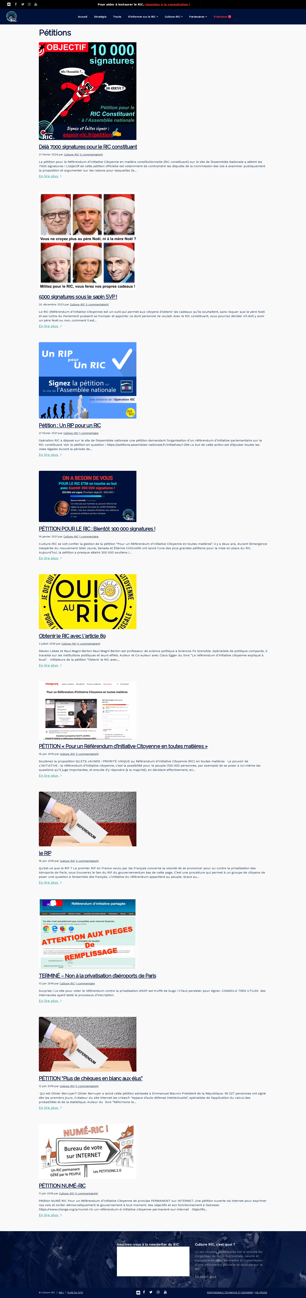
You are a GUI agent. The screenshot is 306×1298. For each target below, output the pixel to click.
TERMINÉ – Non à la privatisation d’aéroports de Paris (97, 976)
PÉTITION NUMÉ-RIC (62, 1186)
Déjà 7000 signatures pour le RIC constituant (88, 147)
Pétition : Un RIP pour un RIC (70, 425)
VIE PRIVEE (261, 1292)
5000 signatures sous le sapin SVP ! (78, 297)
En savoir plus (205, 1276)
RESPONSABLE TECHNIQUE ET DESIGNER (230, 1292)
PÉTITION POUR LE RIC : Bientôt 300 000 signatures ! (97, 529)
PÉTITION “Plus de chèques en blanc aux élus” (91, 1078)
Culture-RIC (71, 154)
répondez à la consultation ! (167, 4)
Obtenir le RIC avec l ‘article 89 (72, 636)
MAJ (61, 1292)
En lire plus (50, 176)
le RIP (45, 853)
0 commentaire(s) (91, 154)
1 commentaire (89, 433)
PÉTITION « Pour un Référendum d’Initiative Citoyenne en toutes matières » (123, 746)
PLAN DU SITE (75, 1292)
